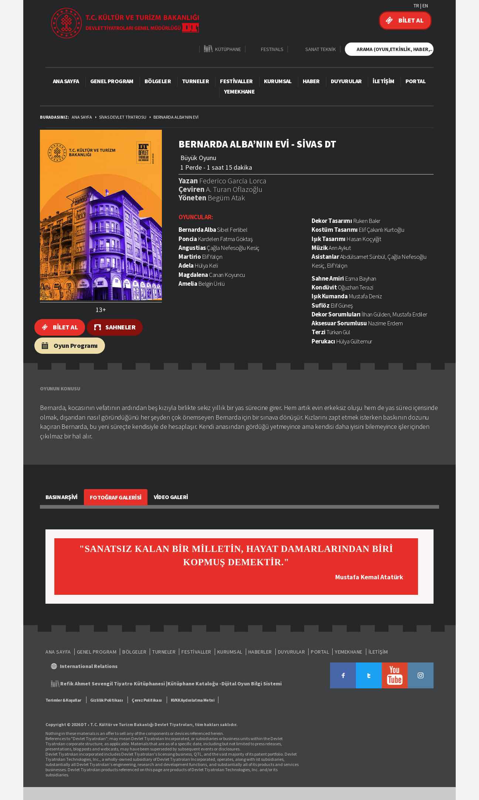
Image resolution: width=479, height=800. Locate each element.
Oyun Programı (76, 345)
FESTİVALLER (236, 81)
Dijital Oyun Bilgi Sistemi (251, 683)
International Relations (89, 666)
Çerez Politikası (147, 700)
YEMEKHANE (239, 91)
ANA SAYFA (66, 81)
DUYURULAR (346, 81)
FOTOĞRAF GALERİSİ (116, 497)
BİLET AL (410, 20)
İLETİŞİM (383, 81)
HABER (311, 81)
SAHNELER (120, 327)
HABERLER (260, 651)
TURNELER (195, 81)
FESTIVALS (272, 49)
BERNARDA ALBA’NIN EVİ (175, 117)
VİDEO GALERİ (171, 497)
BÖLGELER (158, 81)
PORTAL (415, 81)
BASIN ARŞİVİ (61, 497)
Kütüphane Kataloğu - (194, 683)
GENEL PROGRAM (111, 81)
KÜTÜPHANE (228, 49)
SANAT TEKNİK (320, 49)
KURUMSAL (278, 81)
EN (425, 5)
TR (416, 5)
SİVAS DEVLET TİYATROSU (122, 117)
